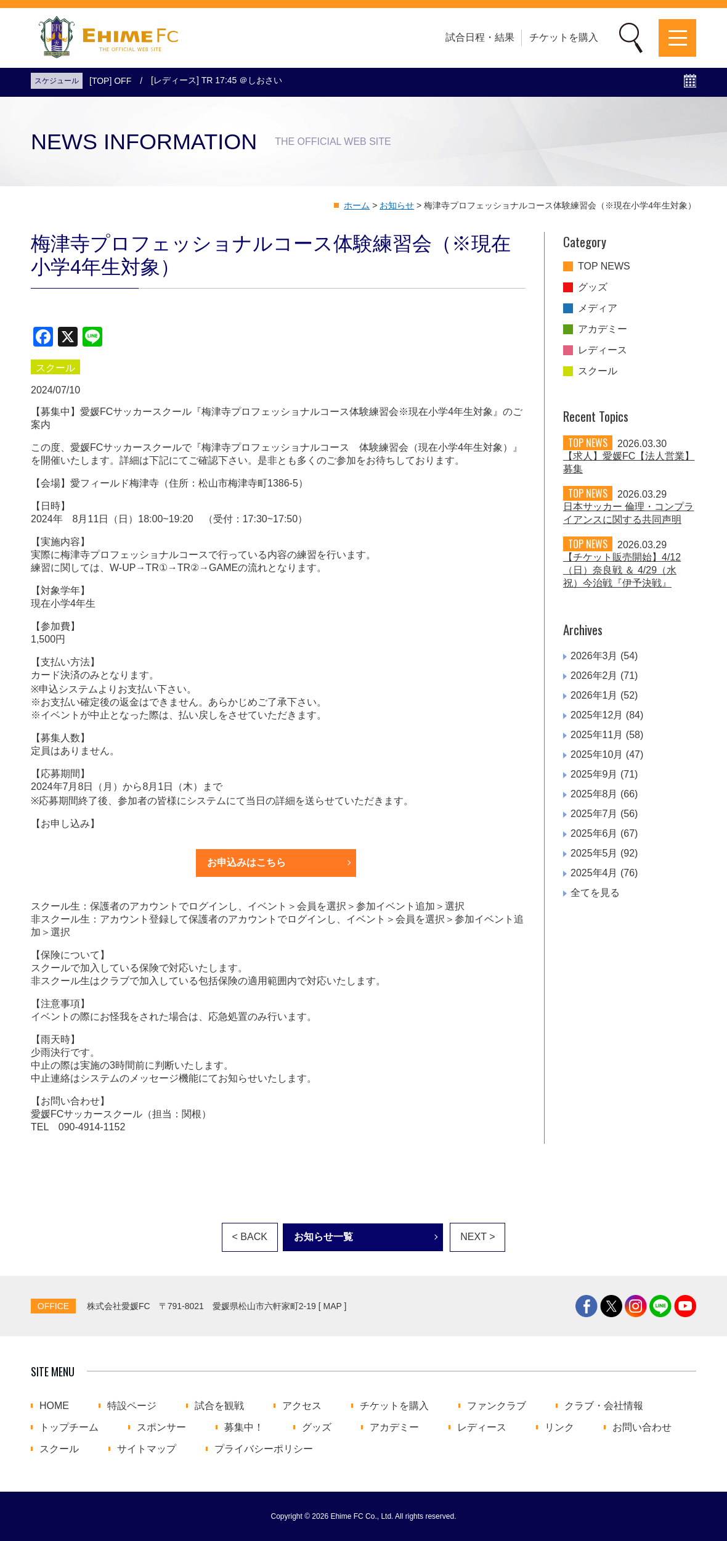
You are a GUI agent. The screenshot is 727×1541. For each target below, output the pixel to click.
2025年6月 (594, 833)
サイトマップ (146, 1449)
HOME (54, 1406)
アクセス (302, 1406)
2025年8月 (594, 794)
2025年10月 (597, 754)
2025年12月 (597, 715)
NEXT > (477, 1236)
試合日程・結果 (479, 37)
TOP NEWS (604, 266)
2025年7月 (594, 813)
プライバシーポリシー (263, 1449)
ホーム (357, 205)
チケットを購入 (563, 37)
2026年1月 (594, 695)
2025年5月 (594, 853)
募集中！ (244, 1427)
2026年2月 (594, 675)
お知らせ (397, 205)
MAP (332, 1306)
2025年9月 (594, 774)
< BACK (249, 1236)
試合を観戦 (219, 1406)
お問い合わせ (642, 1427)
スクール (597, 371)
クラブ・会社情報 (603, 1406)
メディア (597, 308)
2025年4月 (594, 873)
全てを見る (595, 892)
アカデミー (602, 329)
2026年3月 (594, 656)
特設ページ (131, 1406)
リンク (559, 1427)
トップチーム (69, 1427)
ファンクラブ (496, 1406)
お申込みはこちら (246, 862)
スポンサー (161, 1427)
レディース (602, 350)
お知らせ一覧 (323, 1236)
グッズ (592, 287)
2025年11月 (597, 734)
